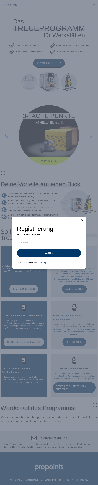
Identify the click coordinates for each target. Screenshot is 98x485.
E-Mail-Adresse (24, 242)
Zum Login (43, 263)
